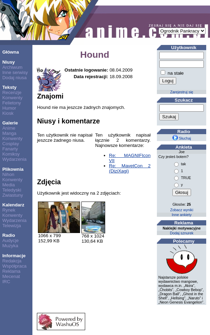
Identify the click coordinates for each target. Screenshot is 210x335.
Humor (9, 108)
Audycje (10, 240)
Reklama (11, 271)
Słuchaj (181, 138)
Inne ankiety (181, 215)
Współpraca (14, 266)
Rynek (9, 210)
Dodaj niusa (14, 77)
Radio (8, 235)
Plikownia (12, 169)
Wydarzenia (14, 159)
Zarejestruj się (181, 92)
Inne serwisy (15, 72)
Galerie (10, 122)
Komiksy (11, 154)
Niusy (8, 62)
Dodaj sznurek (181, 233)
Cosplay (10, 143)
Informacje (14, 255)
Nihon (8, 174)
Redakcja (12, 260)
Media (8, 184)
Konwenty (12, 97)
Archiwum (12, 67)
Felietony (11, 102)
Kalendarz (13, 204)
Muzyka (10, 245)
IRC (6, 281)
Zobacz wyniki (181, 210)
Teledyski (11, 190)
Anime (9, 128)
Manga (9, 133)
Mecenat (11, 276)
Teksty (9, 87)
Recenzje (12, 92)
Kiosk (8, 113)
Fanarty (10, 148)
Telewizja (11, 225)
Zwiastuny (12, 195)
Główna (10, 52)
